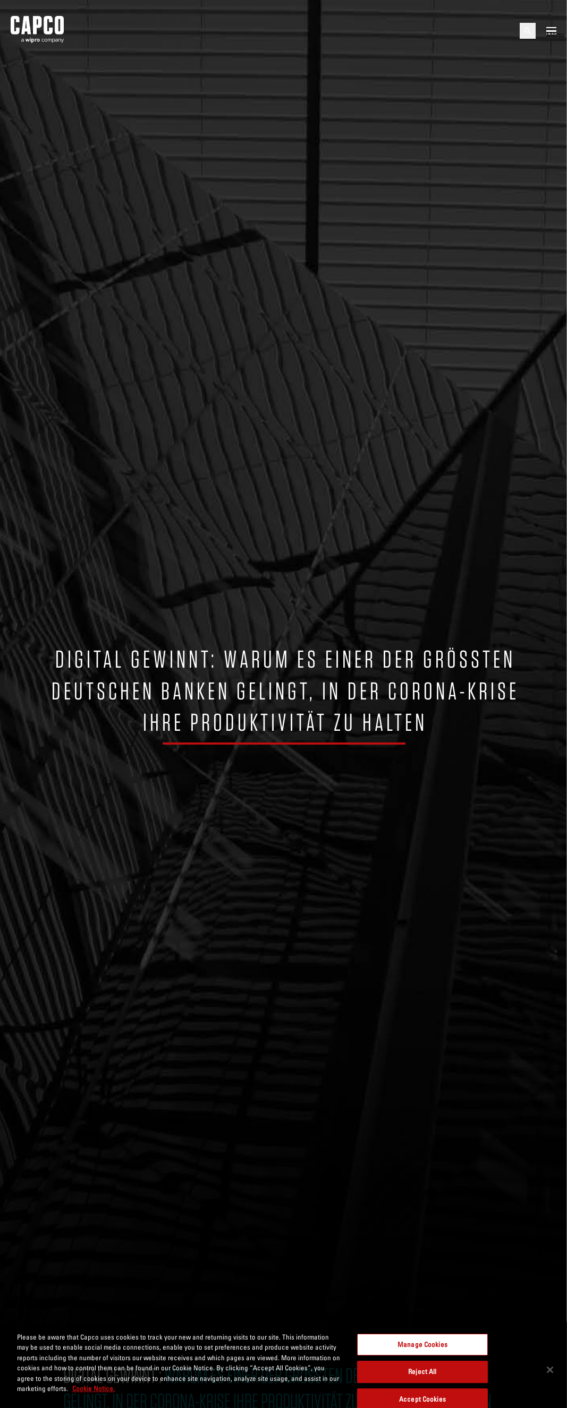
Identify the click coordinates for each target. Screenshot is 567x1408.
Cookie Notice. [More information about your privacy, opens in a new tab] (93, 1393)
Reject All (422, 1377)
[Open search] (528, 31)
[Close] (550, 1375)
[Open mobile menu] (551, 30)
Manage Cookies (422, 1349)
